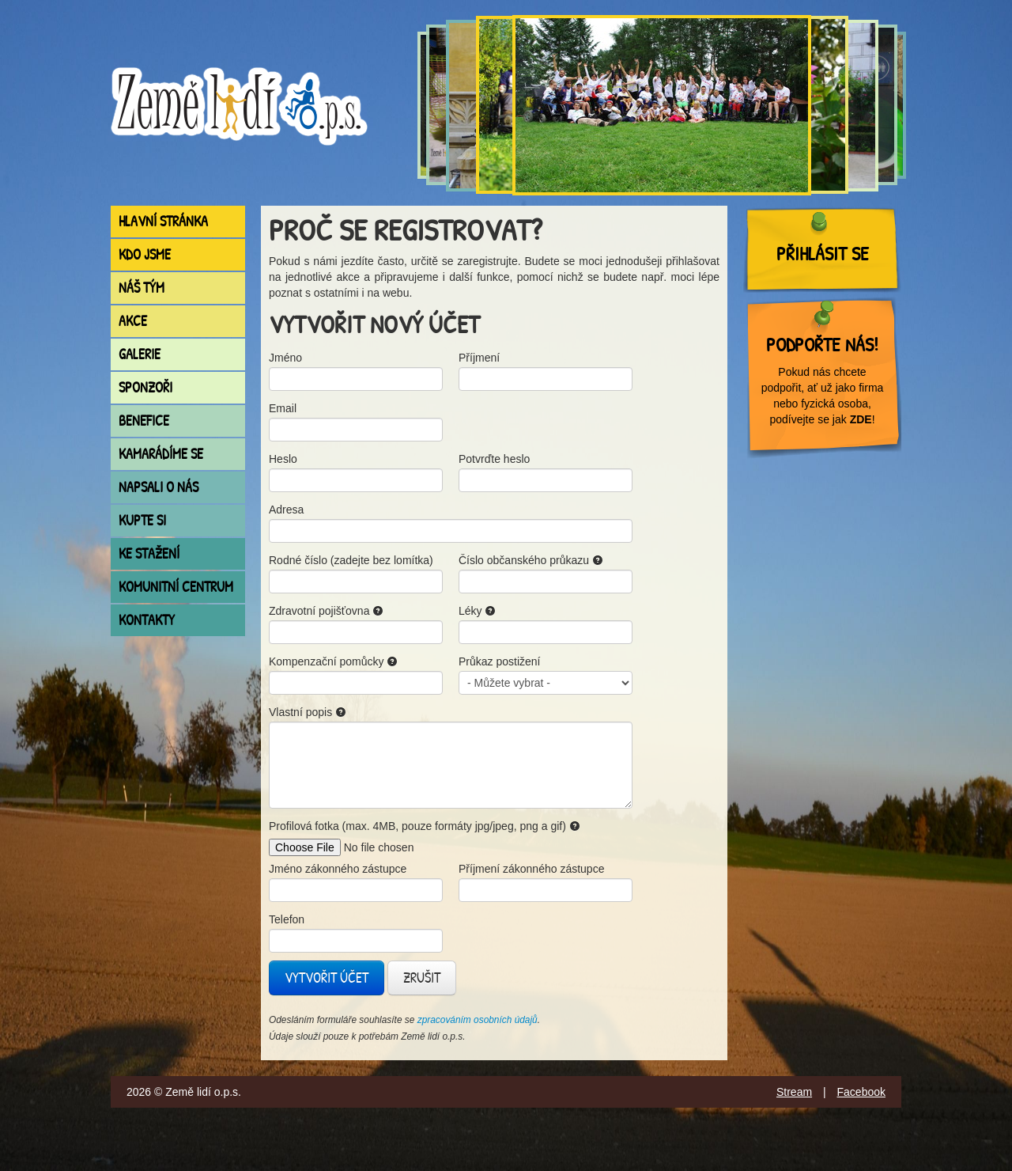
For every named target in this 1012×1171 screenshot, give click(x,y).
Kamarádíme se (161, 454)
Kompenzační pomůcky (333, 661)
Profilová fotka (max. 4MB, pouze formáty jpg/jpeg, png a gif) (424, 826)
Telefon (286, 919)
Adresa (286, 509)
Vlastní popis (307, 712)
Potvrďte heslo (494, 459)
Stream (794, 1092)
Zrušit (421, 977)
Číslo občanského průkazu (531, 560)
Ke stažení (149, 553)
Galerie (139, 354)
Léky (477, 610)
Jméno (285, 357)
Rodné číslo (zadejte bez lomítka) (351, 560)
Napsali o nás (158, 487)
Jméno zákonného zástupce (337, 868)
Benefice (144, 420)
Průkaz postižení (500, 661)
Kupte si (142, 520)
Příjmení (479, 357)
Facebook (861, 1092)
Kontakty (147, 620)
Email (282, 408)
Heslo (283, 459)
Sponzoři (145, 387)
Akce (133, 321)
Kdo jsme (145, 254)
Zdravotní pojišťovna (326, 610)
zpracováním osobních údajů (477, 1019)
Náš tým (141, 287)
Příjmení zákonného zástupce (531, 868)
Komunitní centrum (176, 587)
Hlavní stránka (163, 221)
